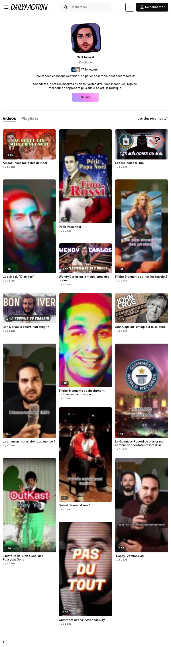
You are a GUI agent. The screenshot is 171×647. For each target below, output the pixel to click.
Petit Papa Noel (70, 227)
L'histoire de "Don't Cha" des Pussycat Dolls (23, 557)
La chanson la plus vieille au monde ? (29, 441)
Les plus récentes (152, 118)
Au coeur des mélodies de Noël (25, 163)
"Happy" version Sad (129, 556)
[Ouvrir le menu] (6, 7)
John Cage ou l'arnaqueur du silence (140, 327)
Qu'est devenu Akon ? (74, 505)
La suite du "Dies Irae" (18, 277)
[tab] (9, 119)
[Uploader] (129, 7)
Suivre (85, 97)
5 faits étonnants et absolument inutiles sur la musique (82, 392)
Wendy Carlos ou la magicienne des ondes (84, 278)
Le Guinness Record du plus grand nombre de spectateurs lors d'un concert (139, 443)
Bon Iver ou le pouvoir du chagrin (26, 327)
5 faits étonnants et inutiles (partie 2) (141, 277)
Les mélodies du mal (130, 163)
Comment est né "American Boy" (82, 620)
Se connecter (152, 7)
